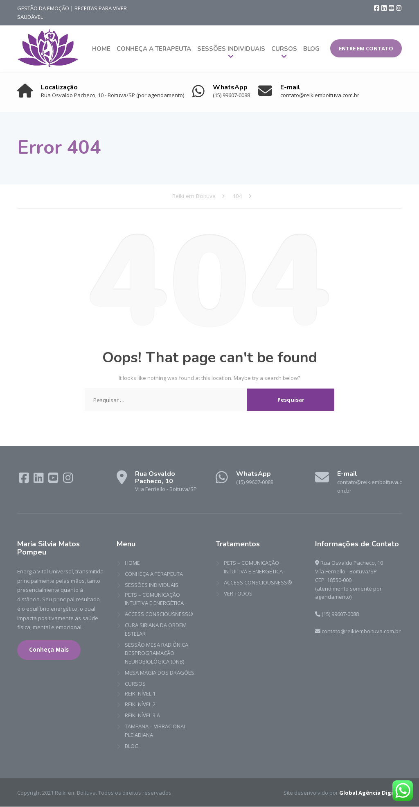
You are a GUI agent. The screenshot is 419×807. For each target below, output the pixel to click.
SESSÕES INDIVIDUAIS (231, 49)
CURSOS (284, 49)
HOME (101, 49)
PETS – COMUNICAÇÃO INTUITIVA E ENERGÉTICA (154, 599)
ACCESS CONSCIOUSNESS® (159, 614)
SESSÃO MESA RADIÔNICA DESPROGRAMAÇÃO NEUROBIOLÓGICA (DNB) (156, 653)
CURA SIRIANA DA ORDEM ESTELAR (156, 630)
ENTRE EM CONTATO (366, 48)
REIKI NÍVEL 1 (140, 693)
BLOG (311, 49)
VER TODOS (238, 593)
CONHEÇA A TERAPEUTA (154, 49)
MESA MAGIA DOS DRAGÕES (159, 673)
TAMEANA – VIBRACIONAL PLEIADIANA (155, 731)
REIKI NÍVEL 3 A (142, 715)
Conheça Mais (49, 650)
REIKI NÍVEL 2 (140, 704)
